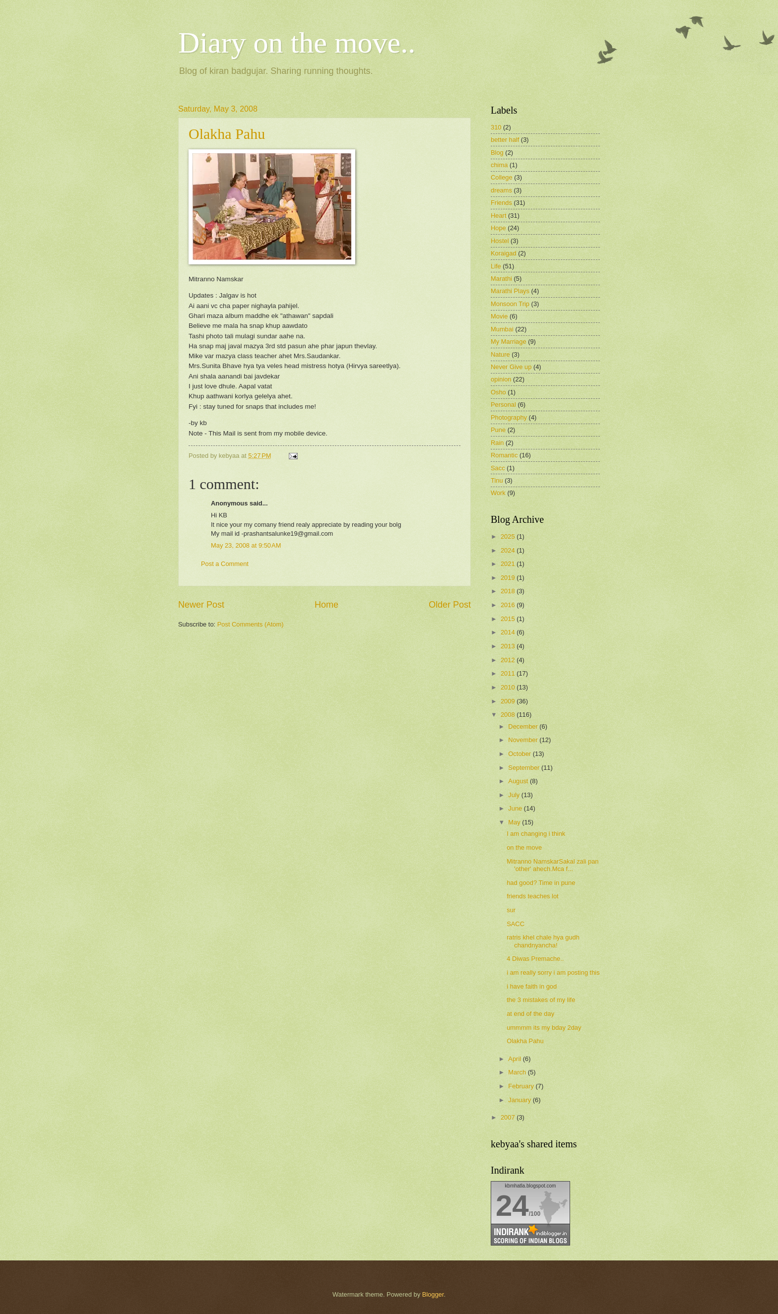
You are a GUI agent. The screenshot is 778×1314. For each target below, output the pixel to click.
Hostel (500, 241)
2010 (509, 687)
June (516, 808)
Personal (503, 404)
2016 (509, 605)
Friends (501, 202)
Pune (498, 430)
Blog (497, 152)
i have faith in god (532, 986)
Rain (497, 442)
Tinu (497, 480)
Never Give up (511, 367)
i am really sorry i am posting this (553, 972)
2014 (509, 632)
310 (496, 127)
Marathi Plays (510, 291)
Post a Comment (225, 563)
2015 (509, 619)
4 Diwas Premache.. (535, 958)
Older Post (450, 605)
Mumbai (502, 329)
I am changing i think (536, 833)
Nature (500, 354)
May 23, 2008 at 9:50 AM (246, 545)
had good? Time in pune (541, 882)
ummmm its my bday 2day (544, 1027)
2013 (509, 646)
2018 (509, 591)
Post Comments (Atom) (250, 624)
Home (326, 605)
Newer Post (201, 605)
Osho (498, 392)
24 (512, 1205)
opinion (501, 379)
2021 (509, 563)
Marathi (501, 278)
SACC (515, 924)
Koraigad (504, 253)
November (523, 740)
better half (505, 139)
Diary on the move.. (296, 42)
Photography (509, 417)
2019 (509, 577)
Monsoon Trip (510, 304)
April (515, 1059)
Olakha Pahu (227, 133)
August (519, 781)
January (520, 1100)
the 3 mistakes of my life (541, 999)
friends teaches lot (533, 896)
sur (511, 910)
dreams (501, 190)
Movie (499, 316)
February (521, 1086)
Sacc (498, 468)
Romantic (504, 455)
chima (499, 165)
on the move (524, 847)
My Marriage (508, 341)
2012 (509, 660)
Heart (498, 215)
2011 (509, 673)
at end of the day (530, 1013)
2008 (509, 714)
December (523, 726)
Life (496, 266)
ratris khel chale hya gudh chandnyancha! (543, 941)
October (520, 753)
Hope (498, 228)
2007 (509, 1117)
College (502, 177)
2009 (509, 701)
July (514, 795)
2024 (509, 550)
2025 (509, 536)
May (515, 822)
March (517, 1072)
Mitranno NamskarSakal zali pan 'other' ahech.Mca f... (552, 865)
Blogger (433, 1294)
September (524, 767)
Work (498, 493)
